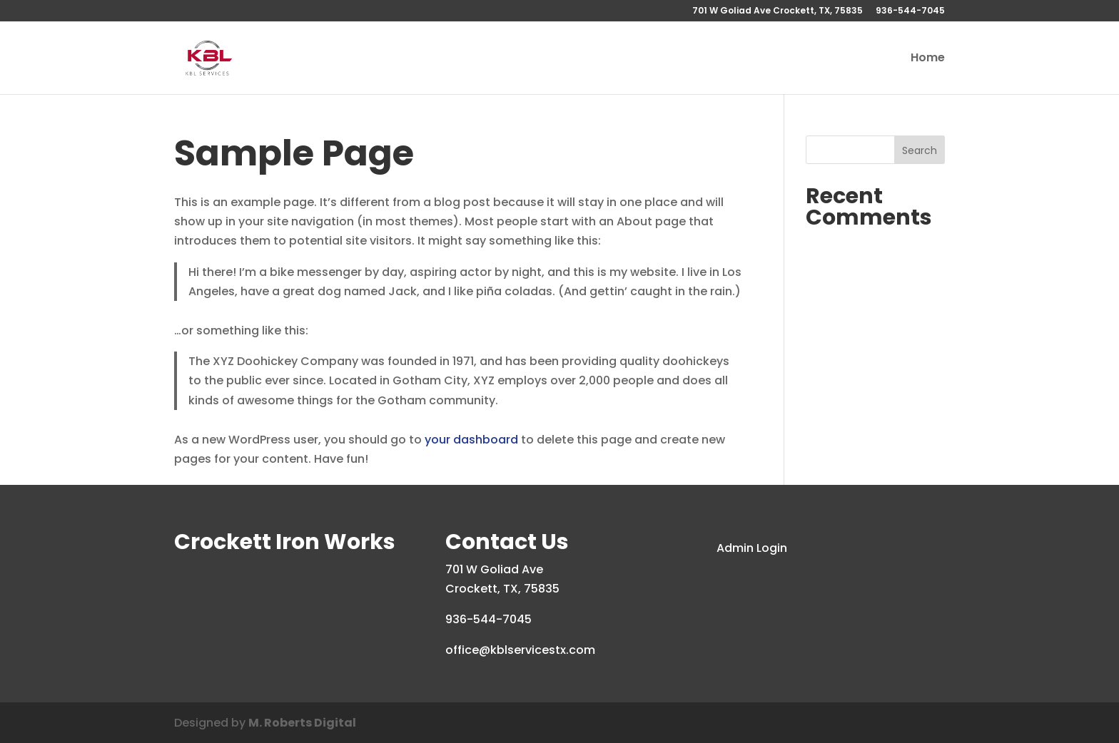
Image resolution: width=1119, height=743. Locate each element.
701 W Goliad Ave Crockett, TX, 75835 (777, 11)
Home (928, 59)
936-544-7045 (910, 11)
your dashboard (471, 439)
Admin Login (752, 548)
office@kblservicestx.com (520, 650)
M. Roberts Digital (302, 722)
